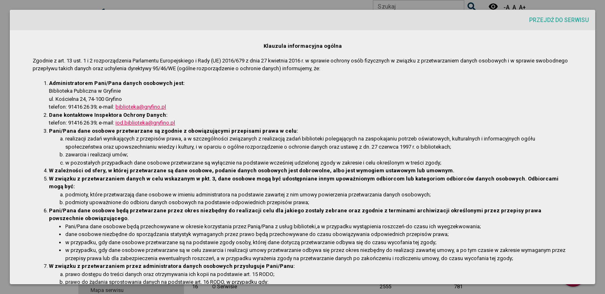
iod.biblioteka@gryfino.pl (145, 123)
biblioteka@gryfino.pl (140, 107)
